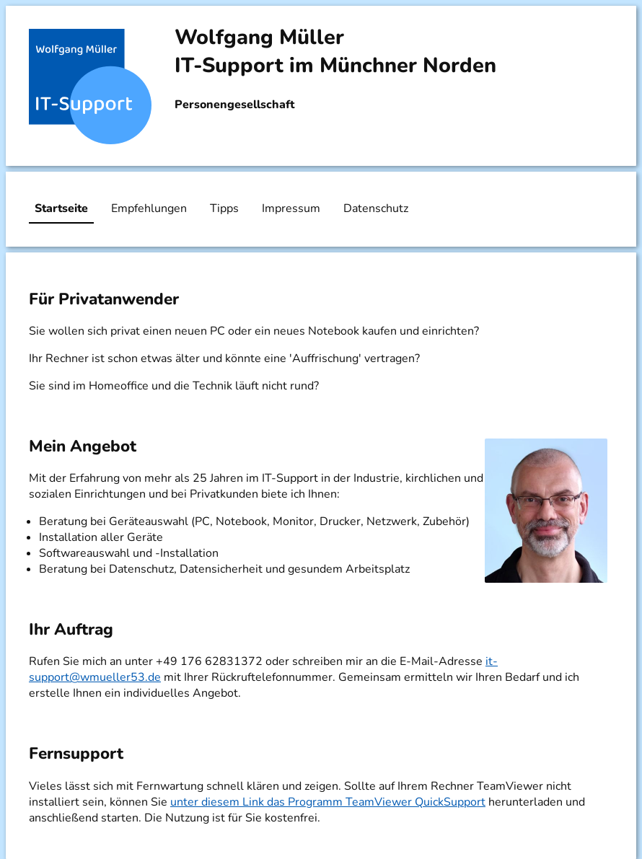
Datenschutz (375, 208)
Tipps (224, 208)
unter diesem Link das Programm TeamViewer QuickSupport (327, 802)
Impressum (291, 208)
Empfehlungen (149, 208)
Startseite (61, 208)
